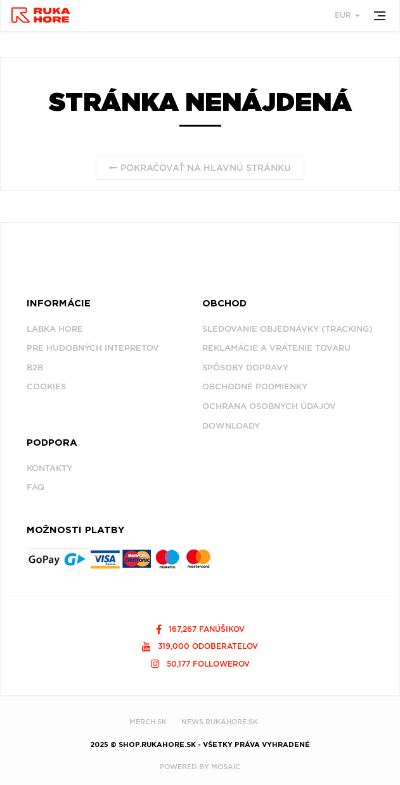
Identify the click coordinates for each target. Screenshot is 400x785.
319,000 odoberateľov (200, 646)
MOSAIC (225, 766)
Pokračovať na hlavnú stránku (200, 168)
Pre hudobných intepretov (93, 348)
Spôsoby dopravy (245, 367)
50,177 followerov (200, 664)
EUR (347, 15)
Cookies (46, 386)
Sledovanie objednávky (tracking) (287, 329)
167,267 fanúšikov (200, 629)
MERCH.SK (148, 721)
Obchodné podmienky (254, 386)
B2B (35, 367)
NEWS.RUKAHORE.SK (219, 721)
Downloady (231, 425)
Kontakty (49, 468)
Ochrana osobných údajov (269, 406)
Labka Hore (55, 329)
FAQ (35, 487)
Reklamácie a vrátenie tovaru (276, 348)
